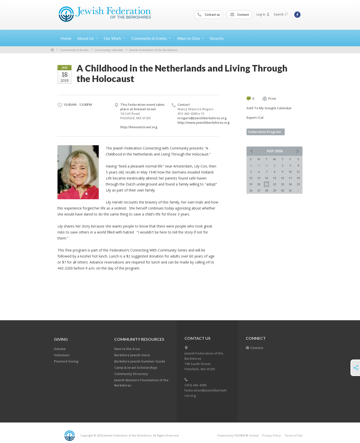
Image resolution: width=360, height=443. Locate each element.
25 (298, 184)
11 (298, 171)
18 (298, 178)
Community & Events (74, 50)
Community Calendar (109, 50)
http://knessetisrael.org (139, 127)
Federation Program (264, 132)
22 (274, 184)
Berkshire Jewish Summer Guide (139, 361)
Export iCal (255, 117)
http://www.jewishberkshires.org (204, 122)
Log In (263, 14)
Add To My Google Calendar (269, 108)
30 (282, 190)
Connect (239, 14)
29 (274, 190)
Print (269, 98)
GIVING (61, 339)
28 (266, 190)
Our (114, 38)
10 (290, 171)
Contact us (209, 14)
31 (290, 190)
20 (258, 184)
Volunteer (62, 355)
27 (258, 190)
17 (290, 178)
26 (250, 190)
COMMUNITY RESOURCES (139, 339)
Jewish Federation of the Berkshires (153, 50)
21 (266, 184)
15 (274, 178)
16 (282, 178)
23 (282, 184)
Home (65, 38)
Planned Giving (66, 361)
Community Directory (131, 374)
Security (217, 38)
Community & (151, 38)
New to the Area (127, 348)
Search (281, 14)
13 (258, 178)
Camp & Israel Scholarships (135, 367)
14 (266, 178)
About (87, 38)
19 (250, 184)
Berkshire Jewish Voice (132, 355)
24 (290, 184)
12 (250, 178)
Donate (60, 348)
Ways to (190, 38)
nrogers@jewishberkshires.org (202, 118)
